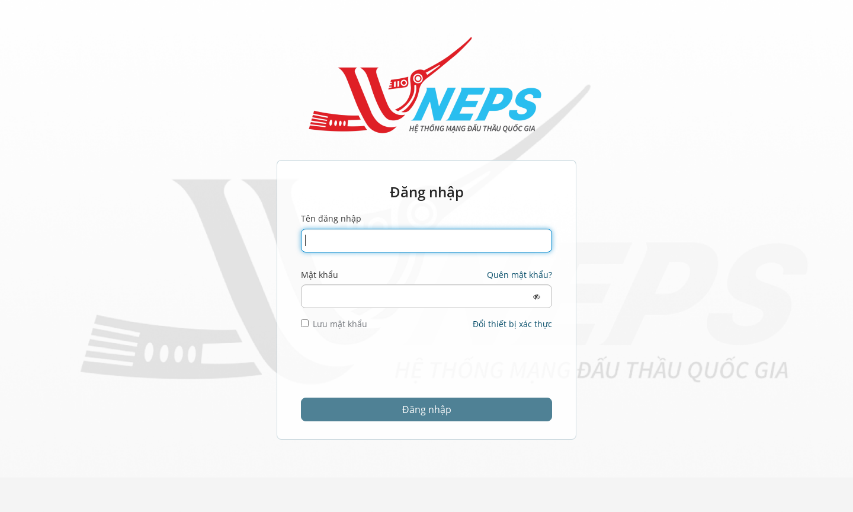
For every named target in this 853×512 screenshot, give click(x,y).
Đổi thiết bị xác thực (512, 323)
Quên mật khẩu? (519, 274)
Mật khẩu (319, 274)
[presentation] (391, 368)
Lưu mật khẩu (334, 323)
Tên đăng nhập (331, 218)
